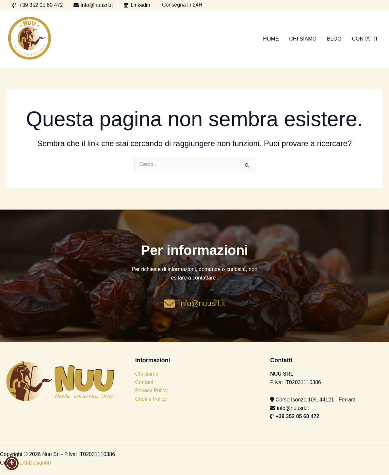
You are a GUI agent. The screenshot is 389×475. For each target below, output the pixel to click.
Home (271, 39)
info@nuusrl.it (293, 408)
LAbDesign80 (35, 463)
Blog (334, 39)
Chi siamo (302, 39)
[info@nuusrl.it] (93, 5)
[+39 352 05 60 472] (37, 5)
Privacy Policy (151, 390)
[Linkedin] (137, 5)
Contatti (364, 39)
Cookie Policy (151, 399)
